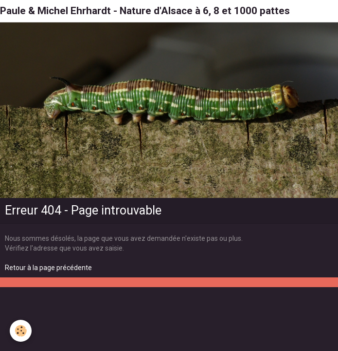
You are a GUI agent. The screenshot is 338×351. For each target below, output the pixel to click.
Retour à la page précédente (48, 268)
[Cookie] (21, 331)
